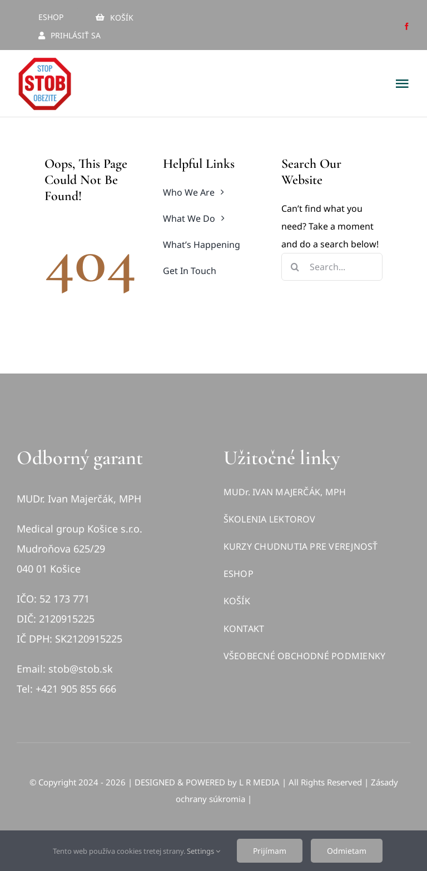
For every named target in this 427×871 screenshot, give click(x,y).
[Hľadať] (295, 267)
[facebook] (406, 26)
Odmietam (346, 850)
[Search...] (332, 267)
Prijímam (269, 850)
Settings (203, 851)
